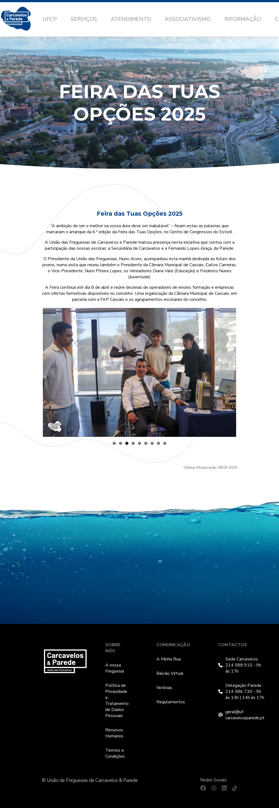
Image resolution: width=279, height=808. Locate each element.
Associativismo (188, 19)
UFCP (50, 19)
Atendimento (131, 19)
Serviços (84, 19)
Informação (242, 19)
